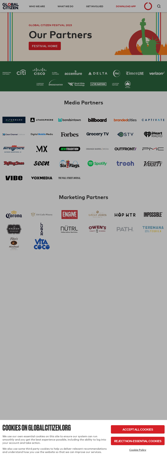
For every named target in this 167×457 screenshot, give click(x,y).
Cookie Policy (137, 449)
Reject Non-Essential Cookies (137, 441)
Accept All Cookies (137, 429)
